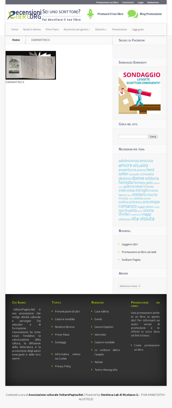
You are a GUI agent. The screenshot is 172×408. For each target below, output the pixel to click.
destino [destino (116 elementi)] (125, 178)
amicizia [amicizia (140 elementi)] (146, 161)
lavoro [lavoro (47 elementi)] (123, 195)
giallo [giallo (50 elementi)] (149, 182)
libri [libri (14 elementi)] (129, 195)
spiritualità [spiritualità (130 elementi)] (128, 210)
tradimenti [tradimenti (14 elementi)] (136, 215)
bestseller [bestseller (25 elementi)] (134, 174)
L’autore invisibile (65, 319)
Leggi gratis (138, 29)
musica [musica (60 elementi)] (123, 198)
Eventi (98, 319)
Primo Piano (52, 29)
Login (141, 2)
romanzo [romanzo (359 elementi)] (128, 206)
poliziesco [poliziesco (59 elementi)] (135, 202)
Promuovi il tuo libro (110, 13)
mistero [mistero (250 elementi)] (139, 194)
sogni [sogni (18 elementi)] (156, 207)
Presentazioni (119, 29)
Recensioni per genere (76, 29)
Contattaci (128, 2)
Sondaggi (60, 342)
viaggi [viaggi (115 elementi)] (146, 214)
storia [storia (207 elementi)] (148, 210)
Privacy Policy (63, 366)
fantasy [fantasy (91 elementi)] (139, 182)
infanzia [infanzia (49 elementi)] (148, 186)
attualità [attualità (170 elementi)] (140, 165)
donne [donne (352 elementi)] (138, 178)
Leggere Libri (130, 244)
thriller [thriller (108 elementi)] (124, 214)
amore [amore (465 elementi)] (125, 165)
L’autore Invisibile (105, 342)
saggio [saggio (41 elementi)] (141, 206)
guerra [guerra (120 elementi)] (129, 186)
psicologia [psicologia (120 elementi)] (151, 202)
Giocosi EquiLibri (104, 326)
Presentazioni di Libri (67, 311)
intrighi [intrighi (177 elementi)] (142, 190)
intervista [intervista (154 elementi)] (127, 190)
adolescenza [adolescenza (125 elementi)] (129, 161)
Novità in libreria (32, 29)
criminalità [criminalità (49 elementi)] (147, 174)
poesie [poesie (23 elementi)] (147, 198)
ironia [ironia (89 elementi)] (153, 190)
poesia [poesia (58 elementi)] (138, 198)
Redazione (153, 2)
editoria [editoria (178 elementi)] (152, 178)
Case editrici (102, 311)
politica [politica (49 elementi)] (123, 202)
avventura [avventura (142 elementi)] (127, 170)
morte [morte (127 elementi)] (152, 195)
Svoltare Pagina (131, 259)
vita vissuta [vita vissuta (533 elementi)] (142, 218)
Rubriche (100, 29)
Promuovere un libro (107, 2)
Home (14, 29)
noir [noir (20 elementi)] (131, 198)
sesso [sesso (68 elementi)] (149, 206)
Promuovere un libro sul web (139, 252)
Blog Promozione (151, 13)
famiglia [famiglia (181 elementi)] (126, 182)
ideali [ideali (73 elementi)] (139, 186)
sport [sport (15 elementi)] (140, 211)
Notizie (99, 362)
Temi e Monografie (106, 369)
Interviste (100, 334)
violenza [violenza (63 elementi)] (124, 219)
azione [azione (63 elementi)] (141, 170)
